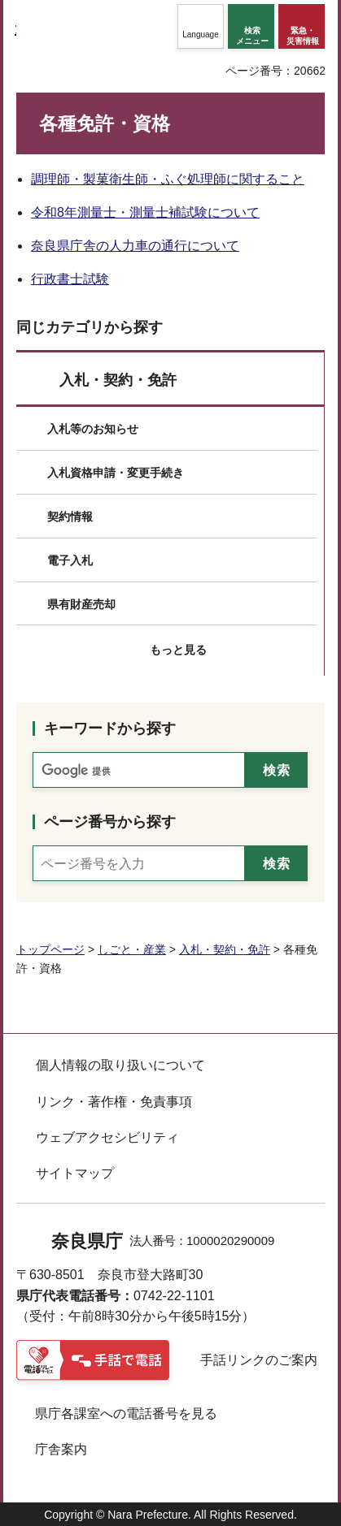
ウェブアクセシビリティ (107, 1137)
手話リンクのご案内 (258, 1360)
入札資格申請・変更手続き (115, 472)
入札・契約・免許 (118, 380)
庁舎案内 (61, 1449)
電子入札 (70, 560)
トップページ (50, 949)
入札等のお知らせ (92, 428)
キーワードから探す (110, 728)
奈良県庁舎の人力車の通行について (135, 246)
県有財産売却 (81, 604)
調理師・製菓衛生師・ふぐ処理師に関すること (167, 179)
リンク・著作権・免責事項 (114, 1102)
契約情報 (70, 516)
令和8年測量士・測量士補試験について (145, 212)
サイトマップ (75, 1173)
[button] (200, 26)
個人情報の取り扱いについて (120, 1065)
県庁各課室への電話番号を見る (126, 1413)
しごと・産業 (132, 949)
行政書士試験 (70, 279)
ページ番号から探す (110, 822)
